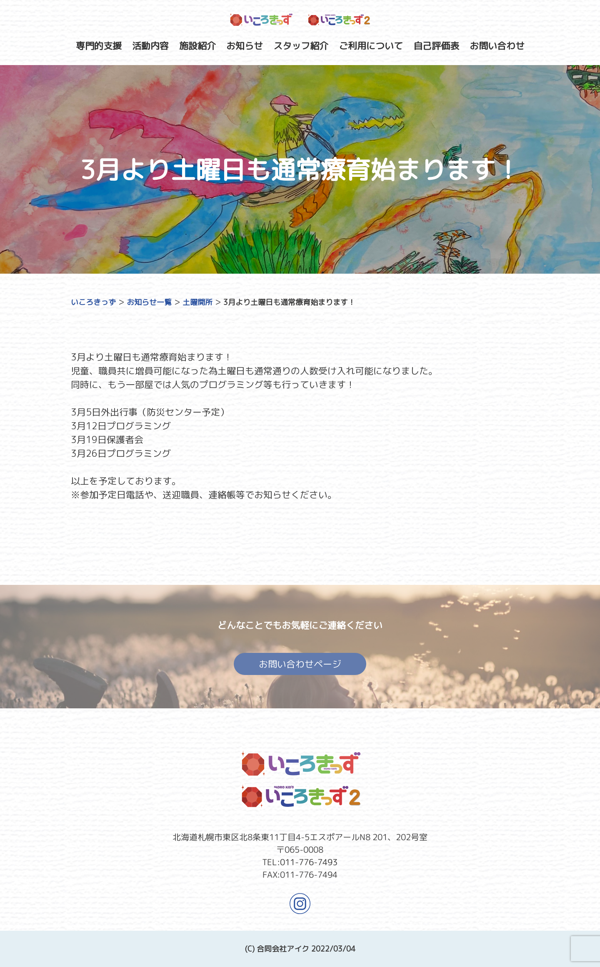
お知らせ (244, 45)
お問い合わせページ (300, 666)
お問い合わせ (497, 45)
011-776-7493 (309, 862)
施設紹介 (197, 45)
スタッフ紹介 (300, 45)
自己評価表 (436, 45)
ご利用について (371, 45)
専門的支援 (99, 45)
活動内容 (150, 45)
